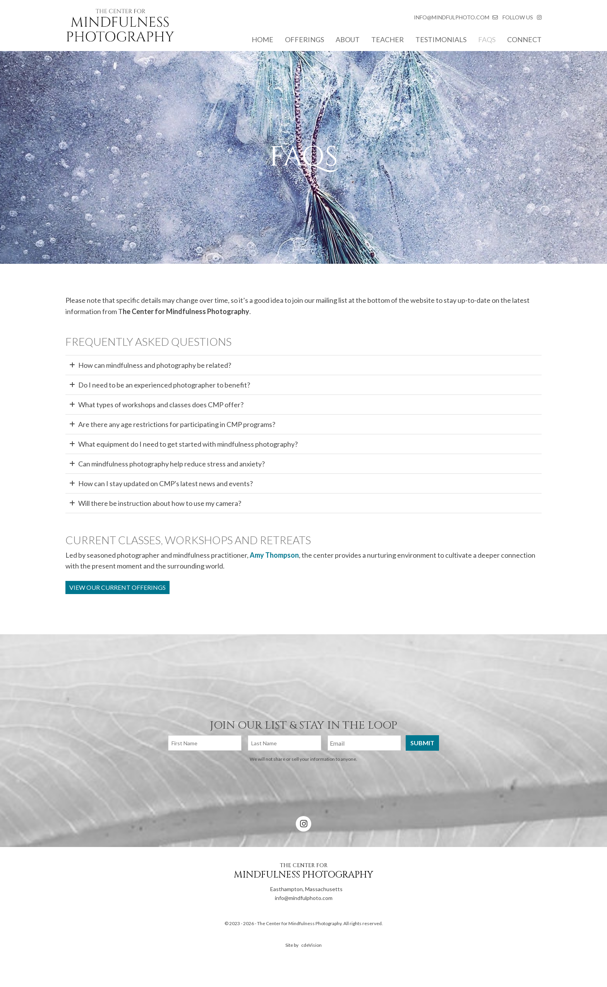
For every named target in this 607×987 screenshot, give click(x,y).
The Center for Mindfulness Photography (120, 26)
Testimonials (440, 39)
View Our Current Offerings (117, 587)
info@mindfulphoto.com (291, 898)
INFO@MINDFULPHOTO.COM (451, 17)
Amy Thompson (274, 555)
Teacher (387, 39)
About (348, 39)
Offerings (304, 39)
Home (262, 39)
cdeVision (311, 945)
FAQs (487, 39)
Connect (524, 39)
